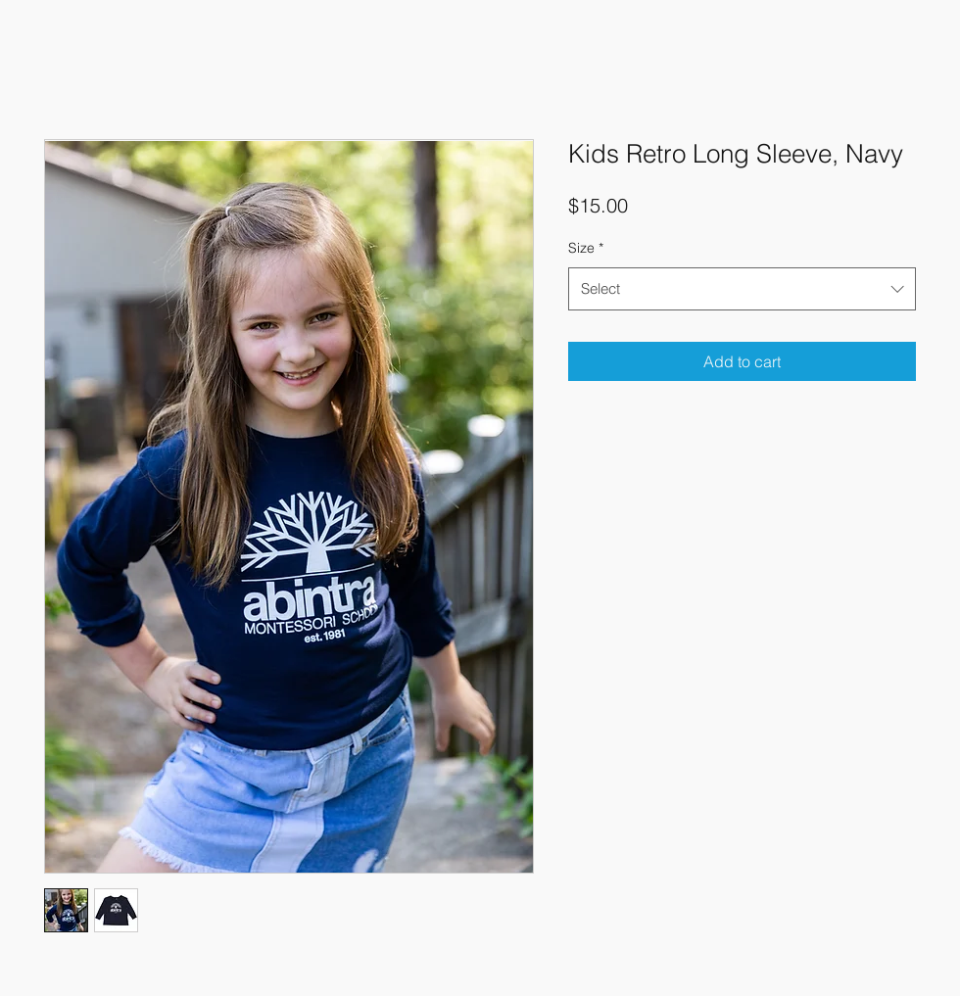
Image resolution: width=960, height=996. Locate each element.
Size (585, 248)
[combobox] (742, 288)
